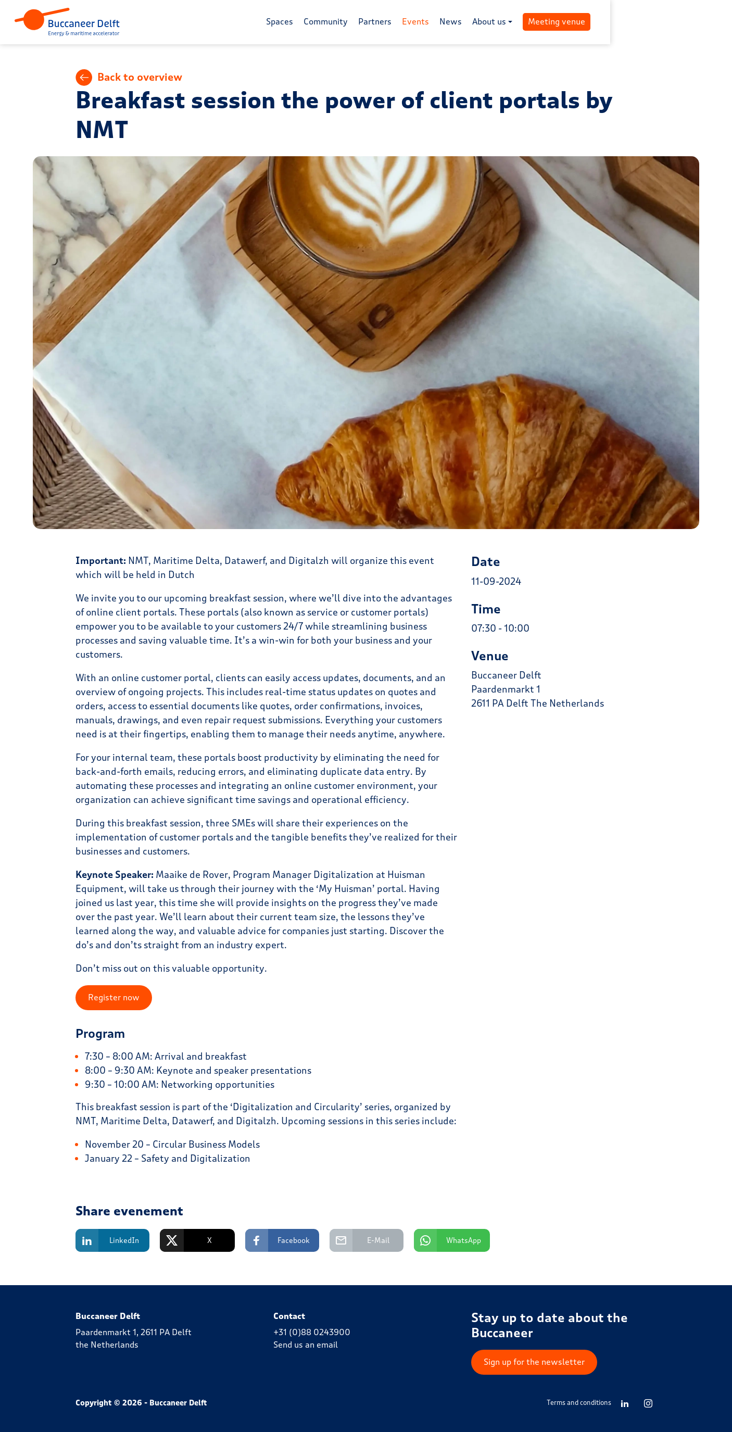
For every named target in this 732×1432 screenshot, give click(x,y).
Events (476, 22)
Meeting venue (617, 22)
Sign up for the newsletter (534, 1361)
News (511, 22)
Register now (114, 998)
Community (386, 22)
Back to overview (129, 78)
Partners (435, 22)
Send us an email (305, 1345)
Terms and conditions (579, 1403)
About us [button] (550, 22)
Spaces (340, 22)
